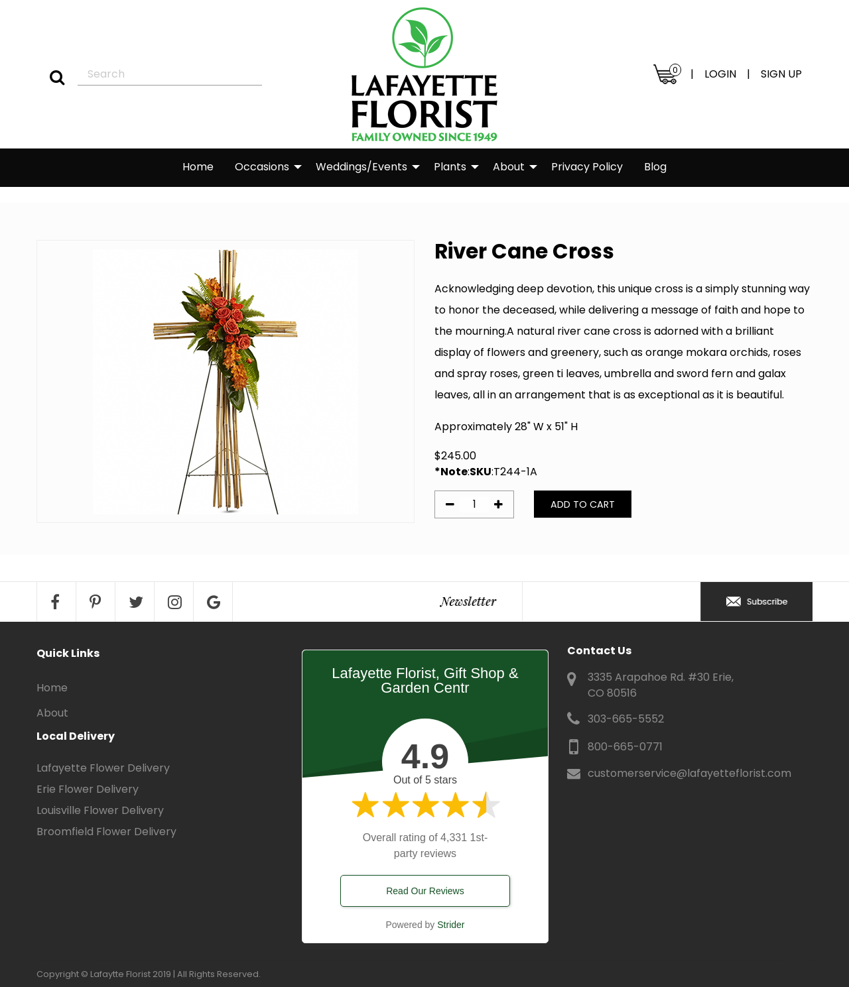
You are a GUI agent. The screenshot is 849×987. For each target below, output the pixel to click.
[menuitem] (198, 167)
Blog (655, 166)
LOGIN (720, 74)
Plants (450, 166)
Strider (450, 924)
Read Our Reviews (425, 891)
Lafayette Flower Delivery (103, 768)
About (509, 166)
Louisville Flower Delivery (100, 810)
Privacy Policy (587, 166)
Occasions (262, 166)
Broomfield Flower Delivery (106, 831)
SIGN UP (781, 74)
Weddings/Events (361, 166)
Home (198, 166)
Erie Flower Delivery (87, 789)
